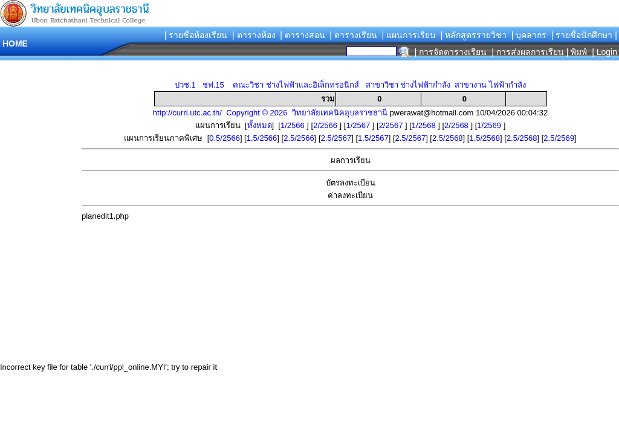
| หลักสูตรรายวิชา (474, 35)
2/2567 (392, 125)
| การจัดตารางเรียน (451, 52)
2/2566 (326, 125)
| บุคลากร (529, 35)
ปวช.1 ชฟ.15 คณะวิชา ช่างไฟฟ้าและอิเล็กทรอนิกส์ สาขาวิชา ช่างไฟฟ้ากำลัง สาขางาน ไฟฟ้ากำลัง (350, 84)
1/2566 (293, 125)
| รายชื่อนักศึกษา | (584, 35)
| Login (603, 52)
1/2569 (490, 125)
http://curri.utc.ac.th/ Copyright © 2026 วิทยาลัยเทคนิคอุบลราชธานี (270, 112)
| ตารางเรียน (353, 35)
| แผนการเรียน (408, 35)
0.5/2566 (224, 138)
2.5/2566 (299, 138)
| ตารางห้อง (254, 35)
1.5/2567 (373, 138)
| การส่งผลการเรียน (527, 52)
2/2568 (457, 125)
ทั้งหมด (259, 125)
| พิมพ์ (577, 52)
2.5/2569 (558, 138)
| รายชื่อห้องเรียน (196, 35)
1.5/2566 (262, 138)
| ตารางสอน (302, 35)
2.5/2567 (336, 138)
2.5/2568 (447, 138)
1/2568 (425, 125)
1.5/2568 (484, 138)
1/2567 (359, 125)
